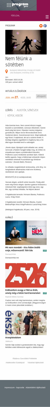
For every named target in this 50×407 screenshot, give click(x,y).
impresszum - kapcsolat (14, 387)
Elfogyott (41, 96)
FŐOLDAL (15, 16)
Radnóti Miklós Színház (14, 297)
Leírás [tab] (9, 110)
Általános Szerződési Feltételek (25, 359)
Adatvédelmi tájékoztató (35, 387)
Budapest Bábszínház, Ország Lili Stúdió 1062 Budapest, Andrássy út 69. (25, 71)
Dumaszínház (10, 254)
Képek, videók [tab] (15, 115)
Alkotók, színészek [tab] (27, 110)
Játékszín (9, 341)
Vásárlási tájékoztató (36, 363)
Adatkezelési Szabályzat (15, 363)
